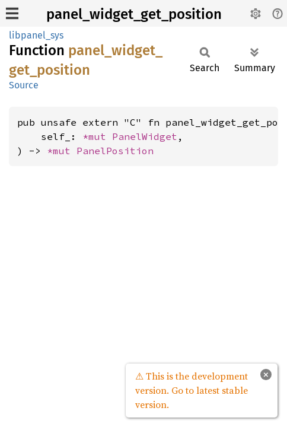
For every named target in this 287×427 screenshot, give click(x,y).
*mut (97, 136)
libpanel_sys (36, 35)
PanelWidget (144, 136)
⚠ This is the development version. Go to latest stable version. (191, 390)
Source (24, 85)
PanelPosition (115, 151)
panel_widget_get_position (134, 14)
